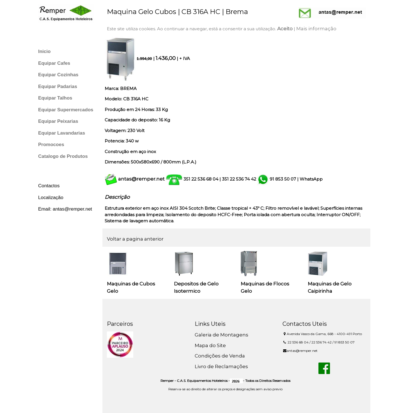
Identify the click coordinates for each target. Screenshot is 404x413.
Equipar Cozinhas (58, 74)
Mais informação (316, 28)
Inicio (44, 51)
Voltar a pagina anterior (135, 239)
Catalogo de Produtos (63, 156)
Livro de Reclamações (221, 366)
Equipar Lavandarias (61, 133)
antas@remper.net (141, 179)
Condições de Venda (220, 356)
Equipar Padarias (57, 86)
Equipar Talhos (55, 98)
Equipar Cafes (54, 63)
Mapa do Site (210, 345)
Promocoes (51, 144)
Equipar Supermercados (65, 109)
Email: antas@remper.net (65, 209)
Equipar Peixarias (58, 121)
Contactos (49, 185)
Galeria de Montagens (221, 335)
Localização (50, 197)
